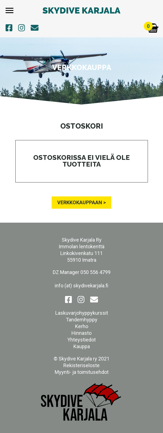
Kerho (81, 326)
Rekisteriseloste (81, 365)
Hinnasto (81, 333)
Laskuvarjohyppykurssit (81, 313)
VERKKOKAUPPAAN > (81, 202)
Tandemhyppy (81, 320)
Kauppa (81, 346)
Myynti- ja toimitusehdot (82, 372)
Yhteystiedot (81, 340)
